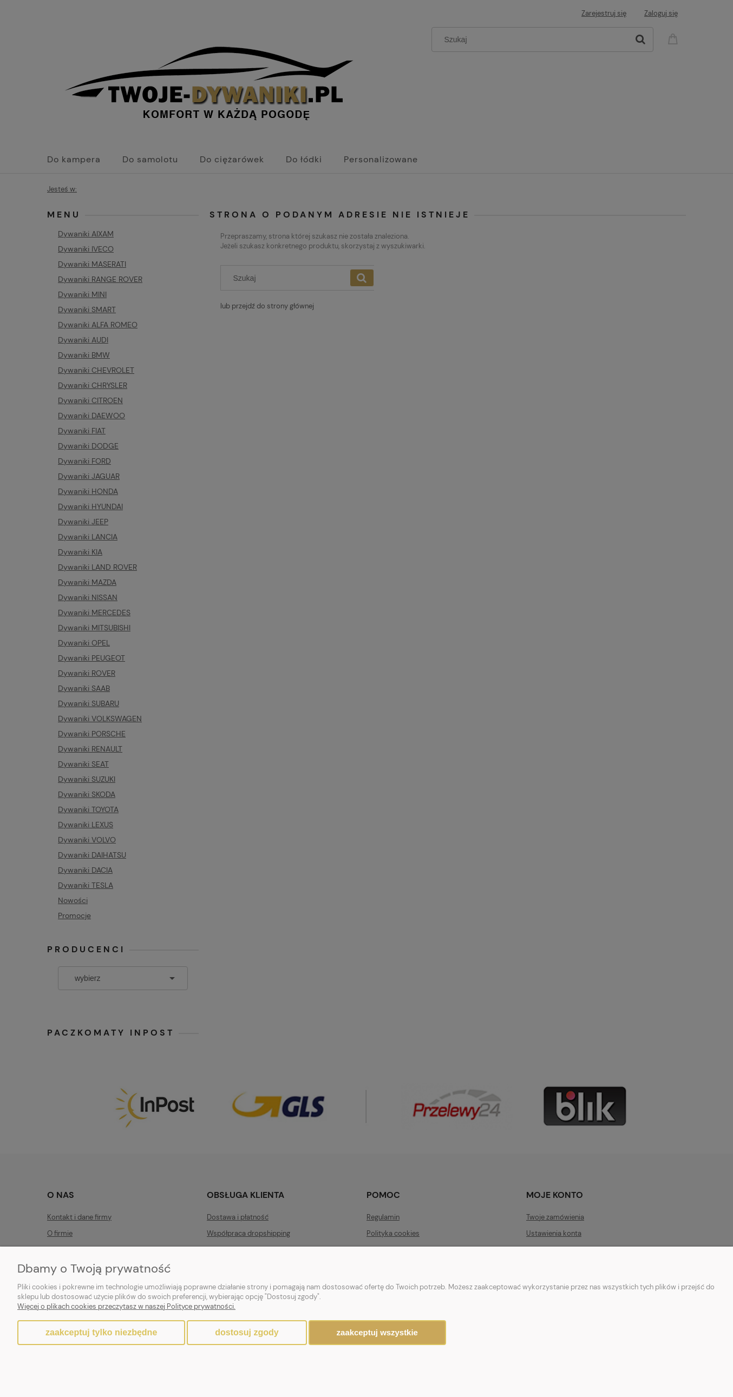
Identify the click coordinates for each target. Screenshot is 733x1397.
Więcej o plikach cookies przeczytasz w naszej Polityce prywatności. (126, 1306)
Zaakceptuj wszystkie (377, 1332)
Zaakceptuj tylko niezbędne (101, 1332)
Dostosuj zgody (246, 1332)
